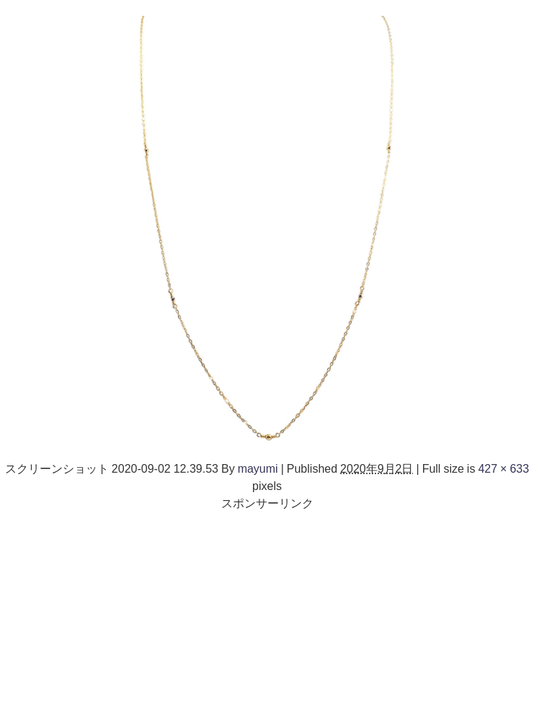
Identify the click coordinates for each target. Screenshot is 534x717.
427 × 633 (503, 468)
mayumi (258, 468)
